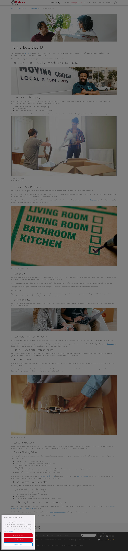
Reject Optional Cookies (18, 540)
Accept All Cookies (18, 535)
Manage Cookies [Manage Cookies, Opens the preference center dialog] (18, 544)
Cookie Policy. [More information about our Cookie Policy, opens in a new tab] (10, 531)
